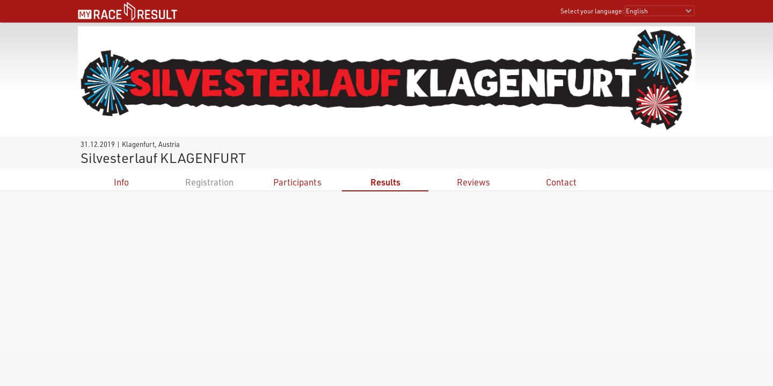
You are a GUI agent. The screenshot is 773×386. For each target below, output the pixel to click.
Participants (297, 182)
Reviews (473, 182)
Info (121, 182)
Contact (561, 182)
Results (385, 182)
